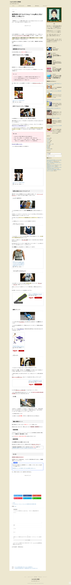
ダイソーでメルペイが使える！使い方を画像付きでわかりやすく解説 (56, 69)
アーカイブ (49, 152)
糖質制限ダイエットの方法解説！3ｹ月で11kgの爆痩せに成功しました (24, 468)
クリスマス (48, 140)
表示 (21, 45)
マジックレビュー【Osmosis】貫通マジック (56, 55)
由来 (47, 147)
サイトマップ (45, 5)
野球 (48, 142)
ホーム (13, 5)
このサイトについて (21, 5)
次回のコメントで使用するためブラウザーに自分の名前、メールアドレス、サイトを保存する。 (27, 537)
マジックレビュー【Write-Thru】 (55, 49)
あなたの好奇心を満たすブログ (35, 578)
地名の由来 (49, 148)
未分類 (48, 146)
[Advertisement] (27, 28)
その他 (14, 502)
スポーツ (48, 141)
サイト (14, 532)
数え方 (48, 145)
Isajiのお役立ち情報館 (15, 1)
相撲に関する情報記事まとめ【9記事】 (53, 118)
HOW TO (48, 138)
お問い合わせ (37, 5)
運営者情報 (29, 5)
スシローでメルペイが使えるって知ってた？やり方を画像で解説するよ (56, 76)
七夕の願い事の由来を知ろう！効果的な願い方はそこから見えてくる (26, 568)
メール (14, 528)
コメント (14, 512)
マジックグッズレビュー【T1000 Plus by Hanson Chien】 (56, 63)
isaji (15, 506)
